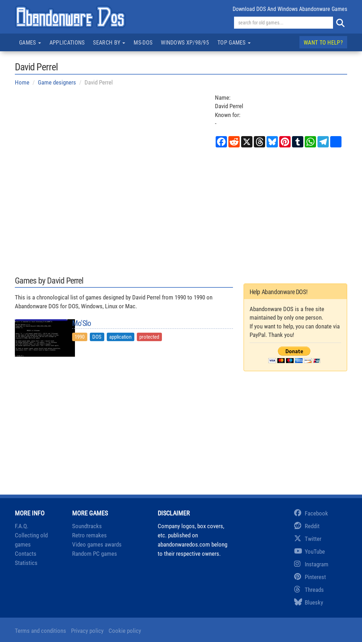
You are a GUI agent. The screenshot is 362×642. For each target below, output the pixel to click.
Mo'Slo (81, 323)
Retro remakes (89, 535)
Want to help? (323, 42)
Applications (67, 42)
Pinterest (310, 576)
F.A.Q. (21, 526)
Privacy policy (87, 630)
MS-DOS (143, 42)
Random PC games (94, 553)
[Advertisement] (181, 211)
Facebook (311, 513)
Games (30, 42)
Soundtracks (87, 526)
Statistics (26, 562)
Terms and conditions (40, 630)
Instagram (311, 564)
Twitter (307, 538)
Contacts (25, 553)
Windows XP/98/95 (185, 42)
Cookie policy (125, 630)
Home (22, 82)
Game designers (57, 82)
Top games (234, 42)
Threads (309, 589)
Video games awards (97, 544)
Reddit (307, 526)
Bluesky (308, 602)
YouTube (309, 551)
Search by (109, 42)
